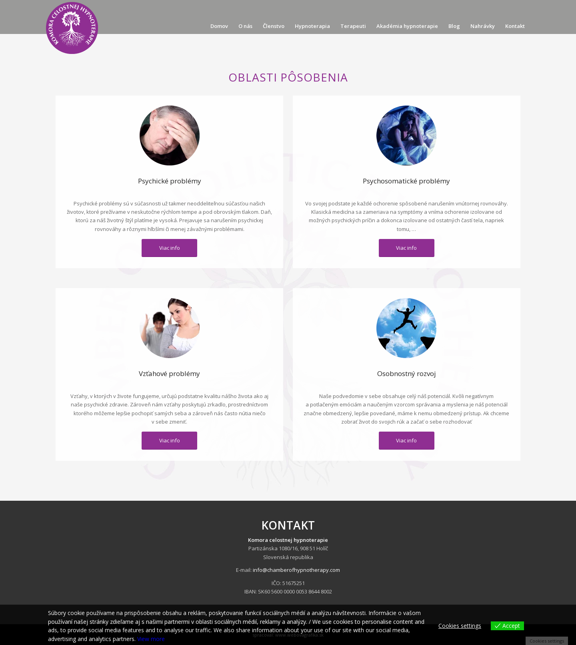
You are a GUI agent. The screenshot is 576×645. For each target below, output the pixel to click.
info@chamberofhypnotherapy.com (296, 569)
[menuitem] (219, 26)
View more (151, 639)
